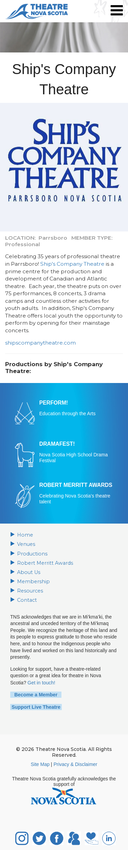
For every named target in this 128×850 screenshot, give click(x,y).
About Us (28, 571)
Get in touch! (41, 681)
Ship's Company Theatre (72, 264)
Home (24, 535)
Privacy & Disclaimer (75, 762)
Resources (29, 590)
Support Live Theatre (35, 705)
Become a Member (34, 693)
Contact (26, 599)
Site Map (40, 762)
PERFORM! (53, 403)
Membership (32, 581)
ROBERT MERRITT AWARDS (75, 485)
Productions (31, 553)
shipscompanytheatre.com (40, 342)
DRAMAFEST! (56, 444)
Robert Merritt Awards (43, 563)
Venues (26, 544)
